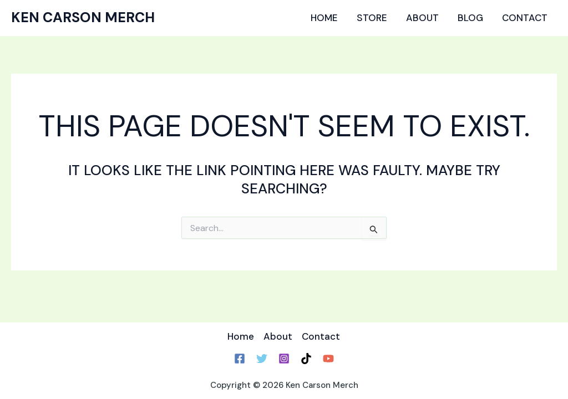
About (422, 18)
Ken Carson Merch (83, 17)
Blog (470, 18)
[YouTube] (328, 358)
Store (372, 18)
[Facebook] (239, 358)
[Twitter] (261, 358)
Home (324, 18)
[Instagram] (284, 358)
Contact (524, 18)
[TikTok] (306, 358)
